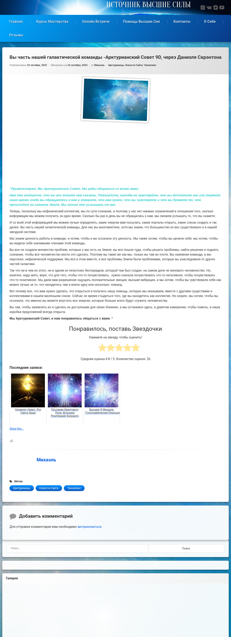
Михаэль (99, 64)
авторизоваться (90, 526)
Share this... (16, 428)
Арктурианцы (116, 64)
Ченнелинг (150, 64)
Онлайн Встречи (95, 20)
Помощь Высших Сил (141, 20)
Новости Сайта (134, 64)
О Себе (210, 20)
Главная (16, 20)
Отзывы (16, 34)
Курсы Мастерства (52, 20)
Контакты (181, 20)
